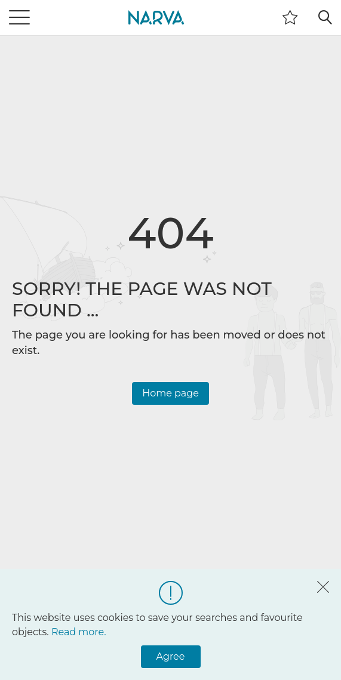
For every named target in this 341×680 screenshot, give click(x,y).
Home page (170, 393)
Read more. (78, 632)
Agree (170, 656)
